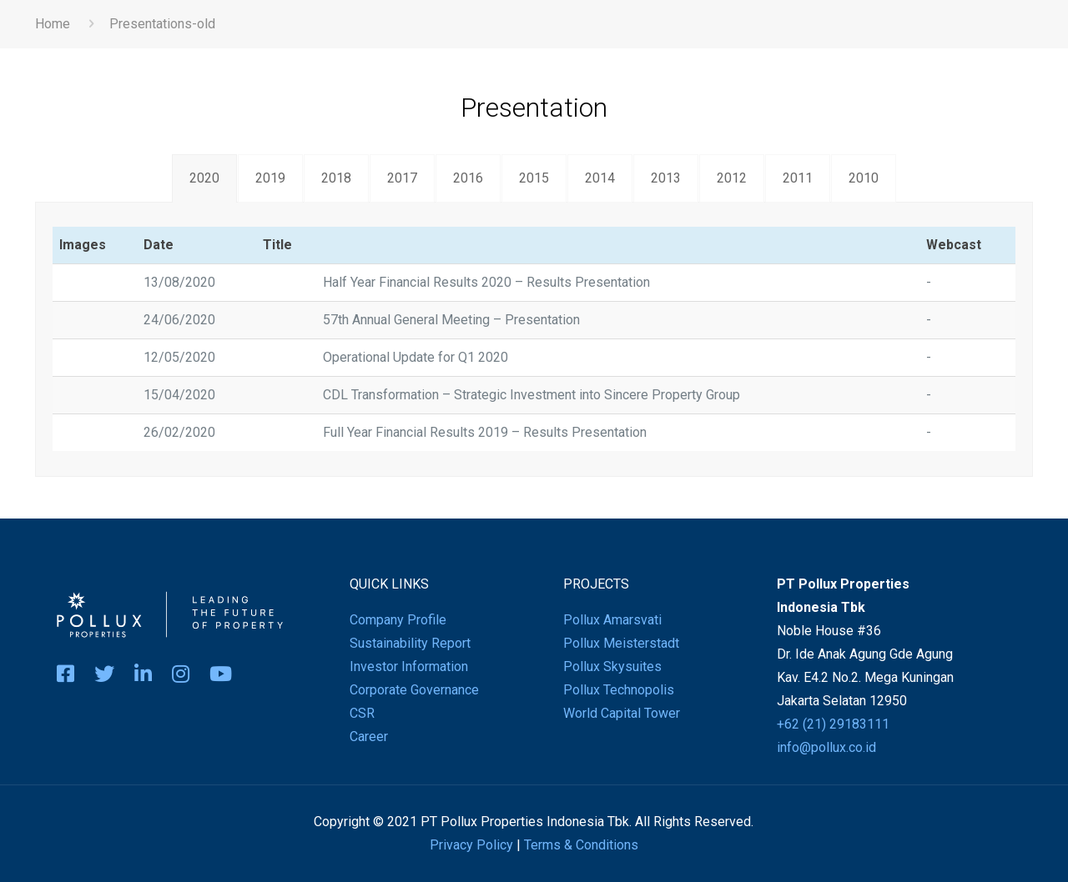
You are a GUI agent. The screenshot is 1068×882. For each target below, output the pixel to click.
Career (369, 736)
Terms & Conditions (581, 845)
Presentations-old (162, 24)
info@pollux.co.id (826, 747)
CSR (362, 713)
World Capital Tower (621, 713)
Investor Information (409, 666)
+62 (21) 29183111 (833, 724)
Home (52, 24)
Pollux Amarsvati (612, 620)
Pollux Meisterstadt (621, 643)
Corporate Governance (414, 690)
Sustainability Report (410, 643)
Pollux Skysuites (612, 666)
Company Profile (398, 620)
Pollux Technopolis (618, 690)
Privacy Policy (471, 845)
